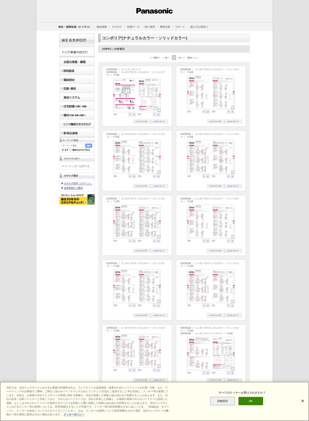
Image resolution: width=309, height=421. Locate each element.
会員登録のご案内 (73, 188)
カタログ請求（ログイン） (78, 183)
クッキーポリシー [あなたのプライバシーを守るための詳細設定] (74, 414)
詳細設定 (222, 401)
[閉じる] (302, 401)
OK (251, 401)
